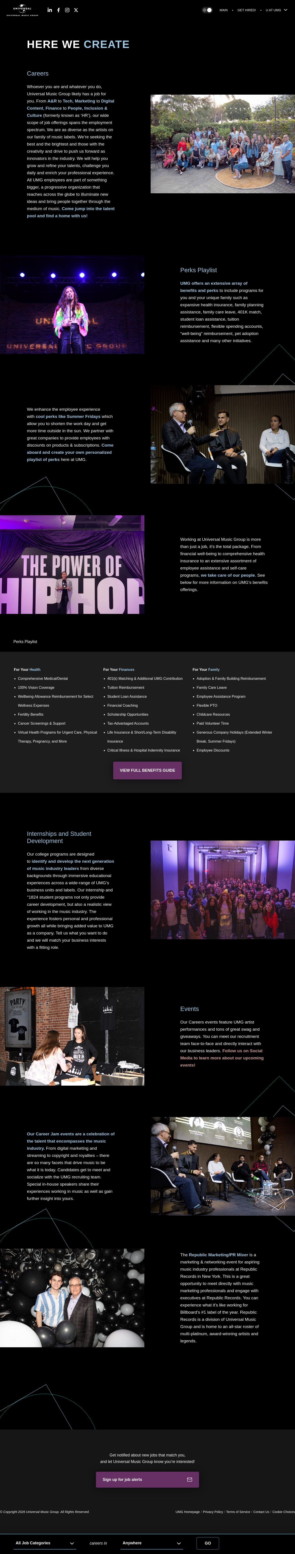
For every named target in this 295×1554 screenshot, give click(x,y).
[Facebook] (58, 10)
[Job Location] (151, 1543)
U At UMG (277, 10)
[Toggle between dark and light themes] (207, 10)
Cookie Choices (283, 1512)
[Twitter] (76, 10)
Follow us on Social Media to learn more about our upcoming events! (222, 1057)
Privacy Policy (213, 1512)
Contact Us (261, 1512)
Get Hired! (247, 10)
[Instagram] (67, 10)
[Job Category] (44, 1543)
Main (224, 10)
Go (208, 1543)
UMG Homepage (188, 1512)
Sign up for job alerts (147, 1479)
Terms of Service (238, 1512)
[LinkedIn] (50, 10)
